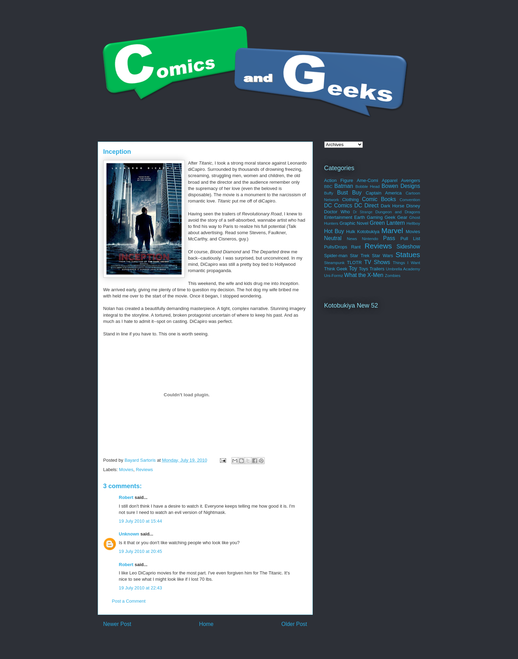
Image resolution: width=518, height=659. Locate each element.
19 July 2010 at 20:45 (140, 551)
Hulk (350, 231)
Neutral (333, 238)
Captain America (383, 193)
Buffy (328, 193)
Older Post (294, 624)
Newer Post (117, 624)
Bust (342, 193)
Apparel (389, 180)
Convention (409, 199)
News (352, 238)
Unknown (129, 534)
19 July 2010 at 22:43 (140, 587)
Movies (126, 469)
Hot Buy (334, 231)
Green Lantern (387, 223)
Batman (343, 186)
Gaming (375, 217)
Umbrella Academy (403, 269)
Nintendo (370, 238)
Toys (363, 268)
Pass (389, 238)
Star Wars (382, 255)
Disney (413, 205)
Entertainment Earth (344, 217)
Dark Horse (392, 205)
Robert (126, 497)
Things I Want (406, 262)
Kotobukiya (368, 231)
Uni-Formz (333, 275)
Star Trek (359, 255)
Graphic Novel (354, 223)
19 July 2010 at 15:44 (140, 521)
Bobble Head (367, 186)
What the (355, 275)
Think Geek (336, 268)
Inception (117, 151)
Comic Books (379, 199)
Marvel (392, 231)
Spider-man (336, 255)
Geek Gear (395, 217)
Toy (353, 268)
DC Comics (338, 205)
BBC (328, 186)
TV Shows (377, 262)
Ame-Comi (367, 180)
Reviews (144, 469)
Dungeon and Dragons (397, 211)
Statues (408, 255)
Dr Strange (363, 212)
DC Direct (366, 205)
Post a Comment (129, 601)
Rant (355, 246)
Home (206, 624)
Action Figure (338, 180)
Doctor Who (337, 211)
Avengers (410, 180)
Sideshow (408, 246)
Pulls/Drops (335, 246)
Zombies (392, 275)
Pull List (410, 238)
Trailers (376, 268)
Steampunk (334, 262)
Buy (356, 193)
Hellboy (413, 223)
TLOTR (354, 262)
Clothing (350, 199)
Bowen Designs (401, 186)
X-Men (375, 275)
